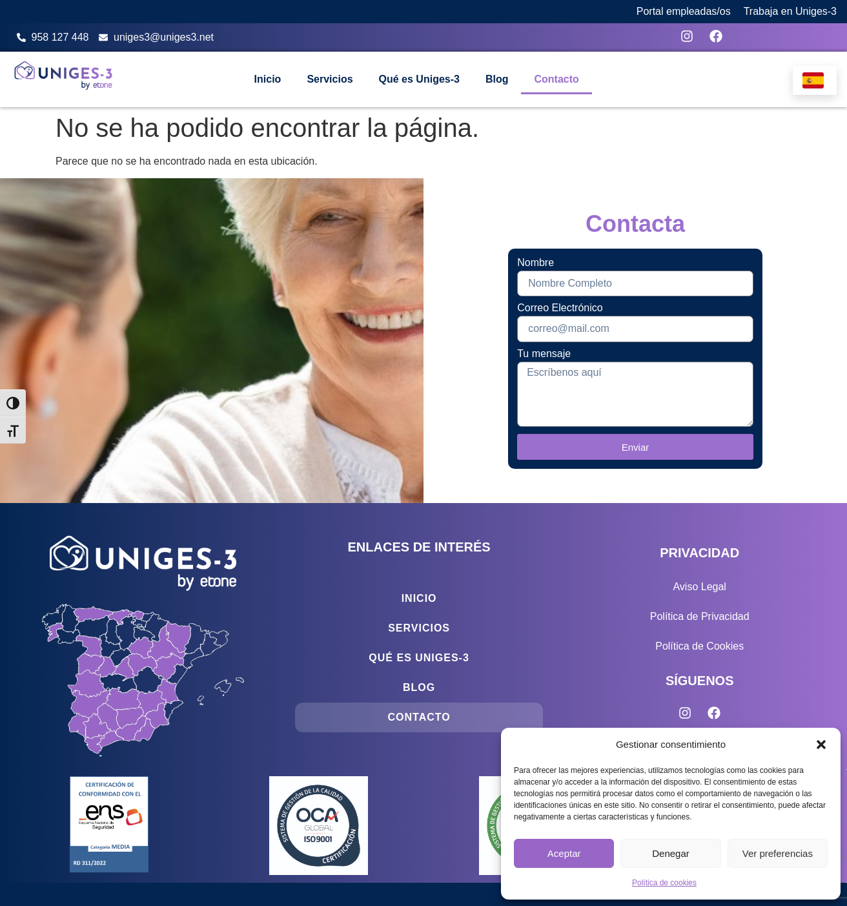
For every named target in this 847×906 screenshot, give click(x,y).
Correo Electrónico (560, 308)
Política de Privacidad (700, 616)
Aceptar (564, 853)
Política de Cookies (699, 646)
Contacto (556, 79)
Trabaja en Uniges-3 (790, 11)
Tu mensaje (544, 354)
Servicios (329, 79)
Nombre (535, 263)
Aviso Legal (699, 586)
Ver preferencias (777, 853)
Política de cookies (664, 882)
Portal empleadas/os (684, 11)
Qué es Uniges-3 (419, 79)
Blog (497, 79)
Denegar (670, 853)
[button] (821, 744)
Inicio (267, 79)
